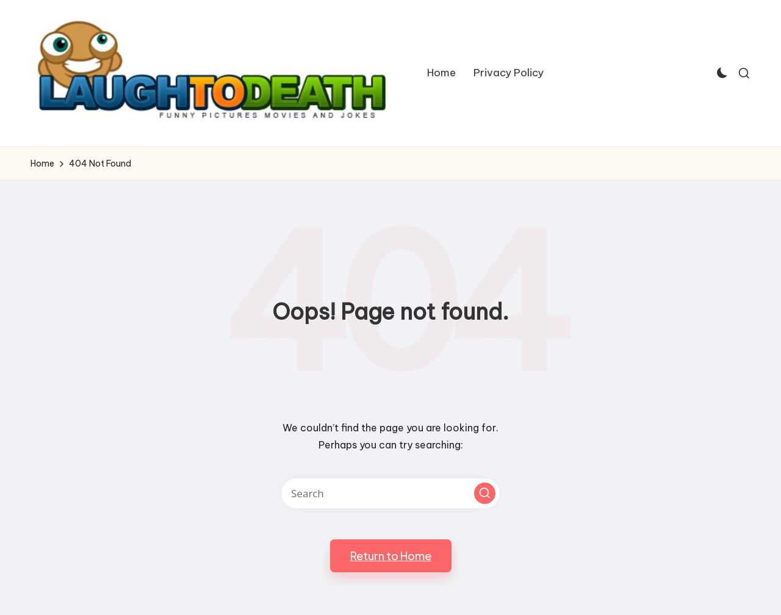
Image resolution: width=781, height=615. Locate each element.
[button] (484, 493)
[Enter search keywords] (390, 493)
